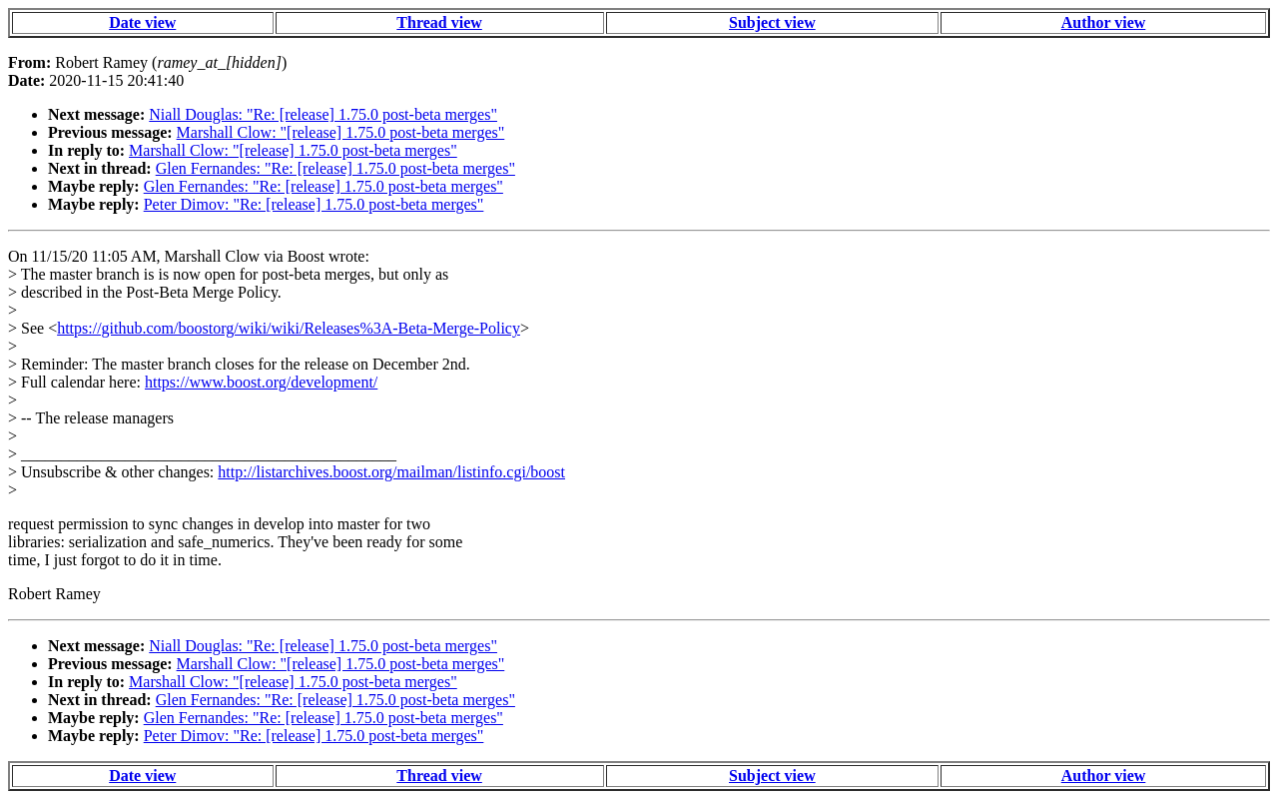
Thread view (438, 22)
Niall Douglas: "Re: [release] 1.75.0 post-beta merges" (323, 114)
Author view (1103, 22)
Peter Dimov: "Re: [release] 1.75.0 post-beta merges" (314, 204)
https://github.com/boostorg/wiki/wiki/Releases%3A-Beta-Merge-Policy (288, 328)
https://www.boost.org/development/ (261, 382)
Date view (142, 22)
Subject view (772, 22)
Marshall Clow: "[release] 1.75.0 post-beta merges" (341, 132)
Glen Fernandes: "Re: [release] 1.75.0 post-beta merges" (335, 168)
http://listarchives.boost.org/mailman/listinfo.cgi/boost (391, 471)
